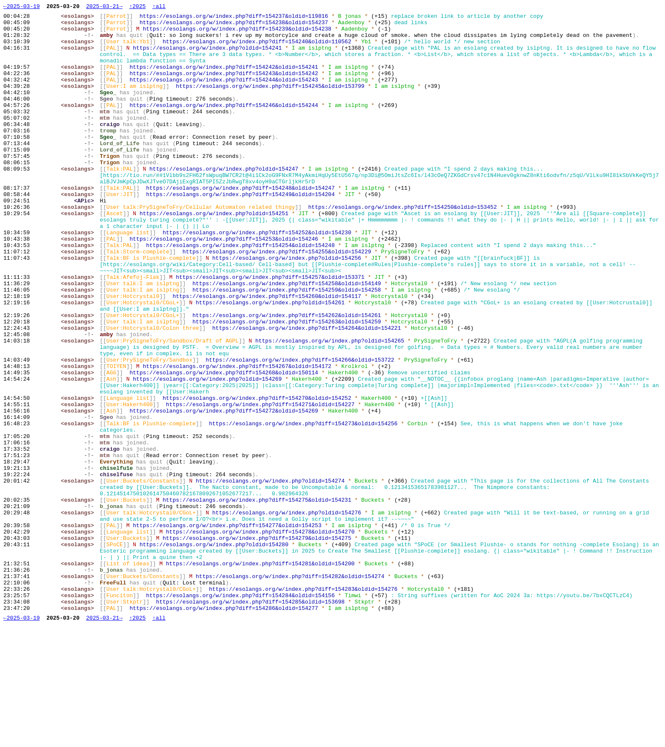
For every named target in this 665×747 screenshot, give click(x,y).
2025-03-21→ (104, 7)
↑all (158, 7)
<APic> (86, 240)
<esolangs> (79, 18)
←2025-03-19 (21, 7)
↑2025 (137, 7)
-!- (91, 41)
